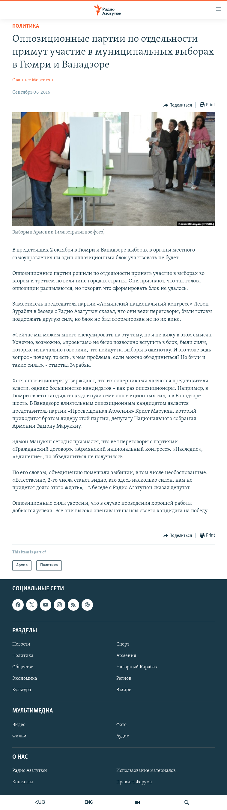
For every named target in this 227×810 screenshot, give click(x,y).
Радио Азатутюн (29, 770)
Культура (21, 690)
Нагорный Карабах (136, 667)
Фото (121, 724)
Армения (126, 655)
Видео (18, 724)
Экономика (24, 678)
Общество (22, 667)
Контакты (22, 782)
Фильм (19, 735)
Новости (21, 644)
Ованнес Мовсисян (32, 80)
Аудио (122, 735)
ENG (89, 802)
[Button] (177, 105)
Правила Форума (134, 782)
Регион (124, 678)
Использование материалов (146, 770)
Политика (25, 26)
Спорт (122, 644)
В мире (123, 690)
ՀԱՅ (40, 802)
